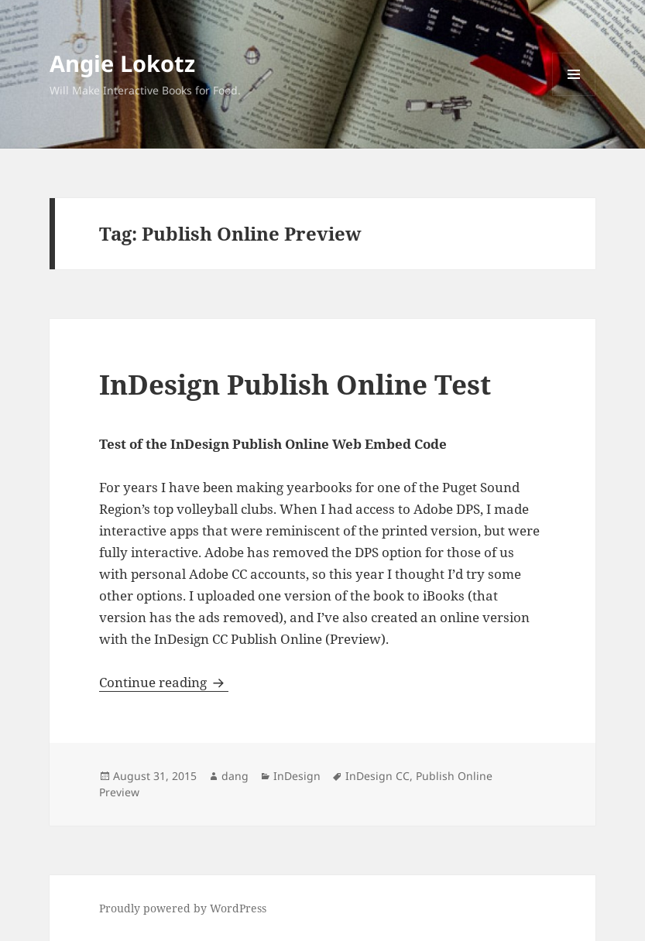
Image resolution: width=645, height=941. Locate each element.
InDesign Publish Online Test (295, 384)
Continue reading (163, 682)
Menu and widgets (574, 95)
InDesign (297, 775)
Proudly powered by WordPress (182, 908)
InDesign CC (377, 775)
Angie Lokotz (122, 63)
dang (235, 775)
